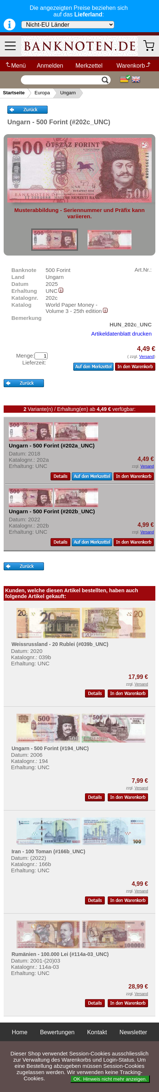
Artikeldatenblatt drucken (121, 333)
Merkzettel (89, 66)
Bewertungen (57, 1032)
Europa (42, 92)
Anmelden (50, 66)
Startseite (14, 92)
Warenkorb (134, 66)
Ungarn (68, 92)
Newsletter (133, 1032)
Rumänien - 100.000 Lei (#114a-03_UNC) (59, 954)
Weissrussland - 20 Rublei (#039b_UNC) (59, 644)
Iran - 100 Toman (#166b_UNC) (48, 851)
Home (19, 1032)
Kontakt (97, 1032)
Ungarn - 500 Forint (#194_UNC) (50, 748)
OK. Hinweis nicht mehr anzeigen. (110, 1079)
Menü (15, 66)
